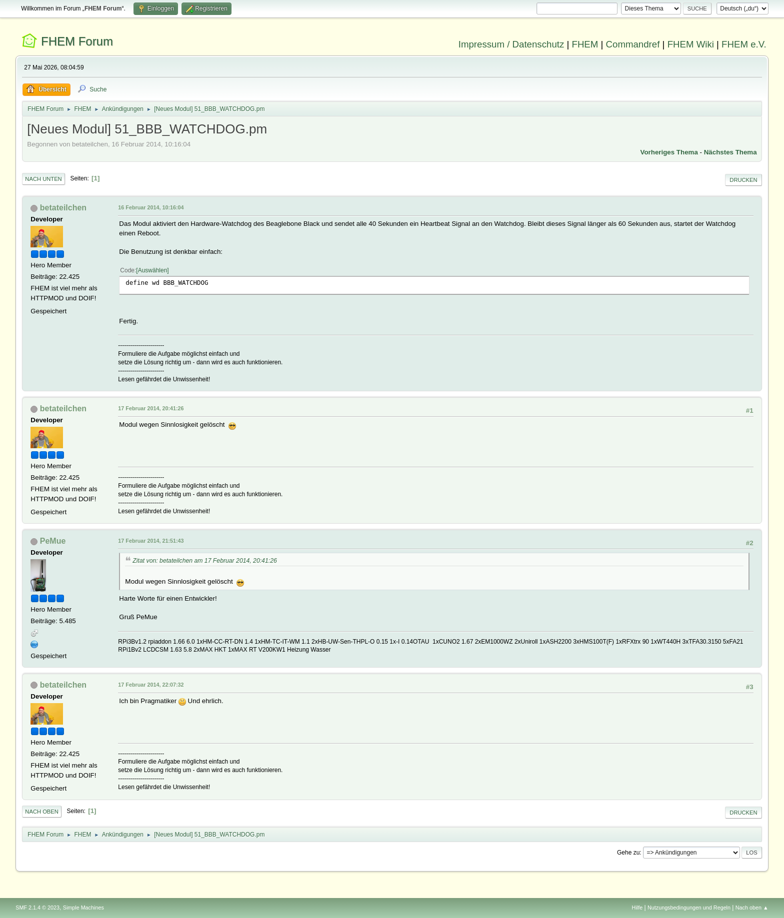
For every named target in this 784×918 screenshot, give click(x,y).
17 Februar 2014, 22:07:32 (151, 685)
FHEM (585, 44)
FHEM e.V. (744, 44)
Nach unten (43, 179)
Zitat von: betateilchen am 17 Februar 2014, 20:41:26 (204, 560)
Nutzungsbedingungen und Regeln (689, 908)
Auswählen (153, 270)
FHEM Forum (77, 41)
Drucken (743, 180)
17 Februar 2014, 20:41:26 (151, 408)
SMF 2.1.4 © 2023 (38, 908)
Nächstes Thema (730, 152)
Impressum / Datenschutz (511, 44)
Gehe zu (628, 852)
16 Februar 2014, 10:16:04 (151, 207)
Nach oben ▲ (752, 908)
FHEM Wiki (691, 44)
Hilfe (637, 908)
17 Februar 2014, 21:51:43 (151, 541)
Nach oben (41, 812)
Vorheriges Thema (669, 152)
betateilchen (63, 207)
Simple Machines (83, 908)
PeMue (53, 541)
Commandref (633, 44)
